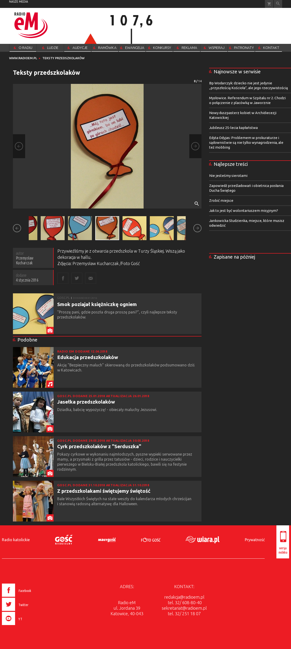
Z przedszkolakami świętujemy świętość (104, 491)
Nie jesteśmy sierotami (228, 176)
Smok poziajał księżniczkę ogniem (97, 304)
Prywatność (255, 540)
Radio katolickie (16, 540)
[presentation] (26, 626)
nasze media (18, 1)
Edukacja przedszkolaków (87, 357)
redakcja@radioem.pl (184, 597)
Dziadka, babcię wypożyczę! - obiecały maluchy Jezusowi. (107, 409)
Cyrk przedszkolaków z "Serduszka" (99, 446)
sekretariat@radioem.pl (184, 608)
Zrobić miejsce (221, 200)
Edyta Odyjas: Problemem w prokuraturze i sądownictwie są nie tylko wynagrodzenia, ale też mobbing (246, 142)
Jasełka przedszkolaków (86, 402)
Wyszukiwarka (278, 4)
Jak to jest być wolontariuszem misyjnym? (243, 211)
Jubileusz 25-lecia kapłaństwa (233, 128)
